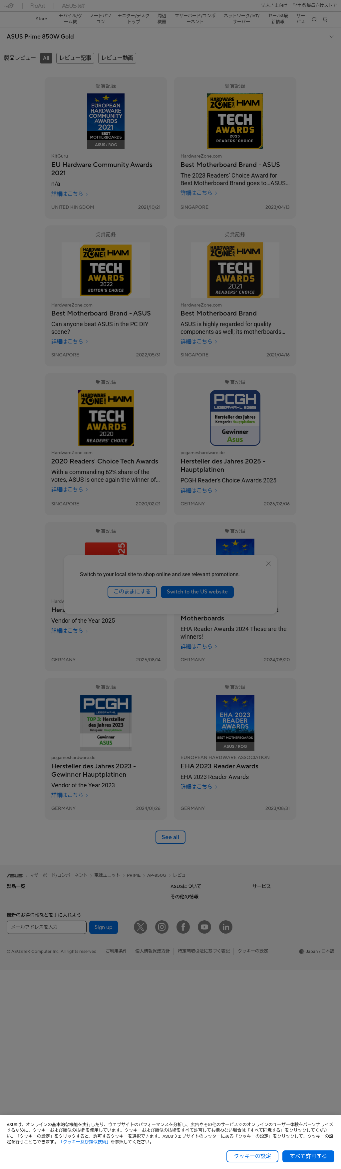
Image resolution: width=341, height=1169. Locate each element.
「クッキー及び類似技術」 (85, 1141)
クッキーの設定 (252, 1156)
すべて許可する (308, 1156)
